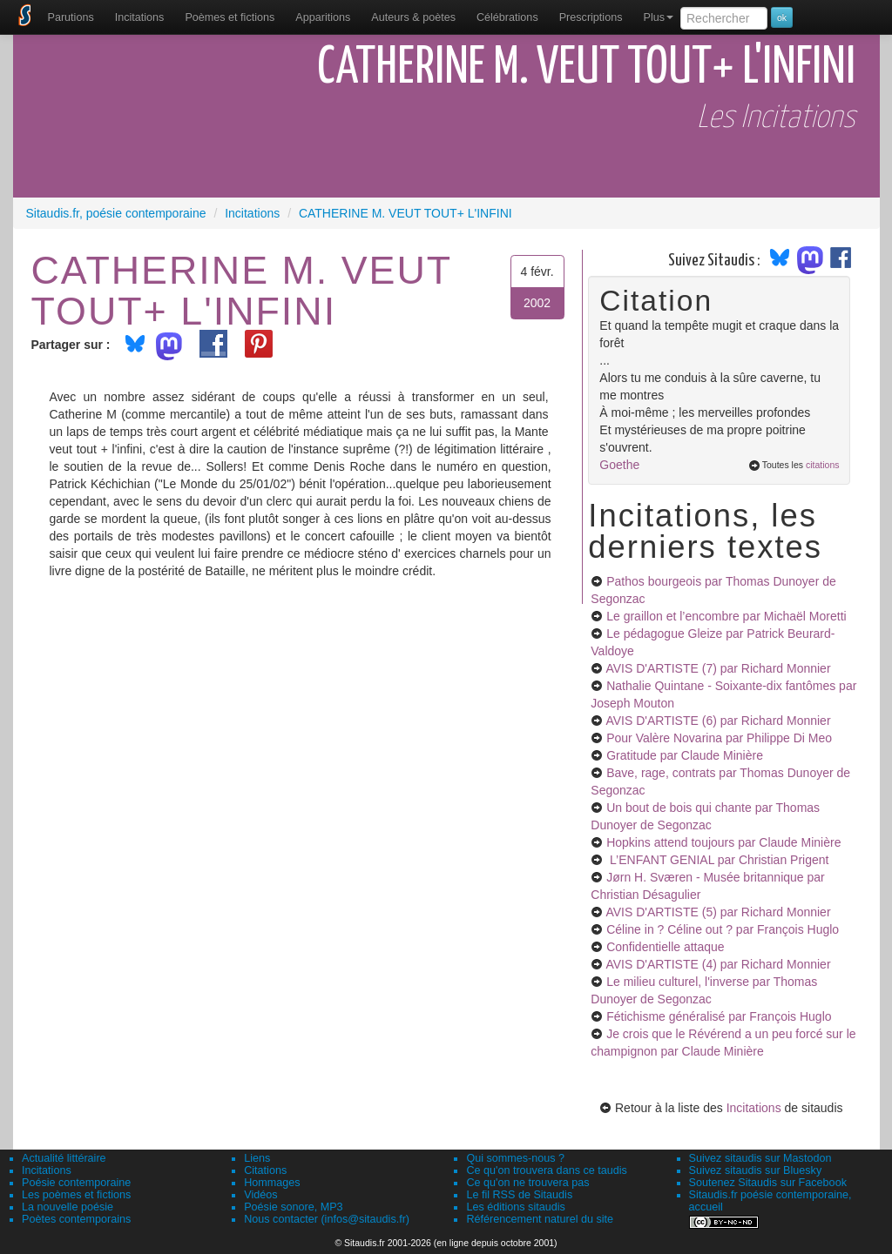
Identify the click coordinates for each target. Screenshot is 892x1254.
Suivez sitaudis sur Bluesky (755, 1170)
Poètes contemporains (76, 1219)
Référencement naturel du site (539, 1219)
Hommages (272, 1183)
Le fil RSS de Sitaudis (519, 1195)
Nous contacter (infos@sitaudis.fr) (326, 1219)
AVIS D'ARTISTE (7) (717, 668)
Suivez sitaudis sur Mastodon (760, 1158)
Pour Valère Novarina (719, 738)
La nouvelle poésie (67, 1207)
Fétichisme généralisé (718, 1016)
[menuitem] (71, 17)
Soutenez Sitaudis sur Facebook (768, 1183)
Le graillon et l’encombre (726, 616)
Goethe (619, 465)
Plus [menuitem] (658, 17)
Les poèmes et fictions (76, 1195)
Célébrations (507, 17)
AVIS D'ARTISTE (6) (717, 721)
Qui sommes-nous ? (515, 1158)
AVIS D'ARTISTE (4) (717, 964)
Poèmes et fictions (229, 17)
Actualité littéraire (64, 1158)
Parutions (71, 17)
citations (823, 464)
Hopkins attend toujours (723, 842)
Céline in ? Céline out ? (722, 929)
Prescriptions (591, 17)
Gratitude (684, 755)
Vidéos (260, 1195)
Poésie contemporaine (76, 1183)
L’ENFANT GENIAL (717, 860)
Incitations (753, 1108)
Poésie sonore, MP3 (293, 1207)
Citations (265, 1170)
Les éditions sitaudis (515, 1207)
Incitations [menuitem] (140, 17)
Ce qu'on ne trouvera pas (527, 1183)
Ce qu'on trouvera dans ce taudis (546, 1170)
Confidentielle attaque (665, 947)
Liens (257, 1158)
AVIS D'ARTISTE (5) (717, 912)
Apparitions (322, 17)
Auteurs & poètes (413, 17)
